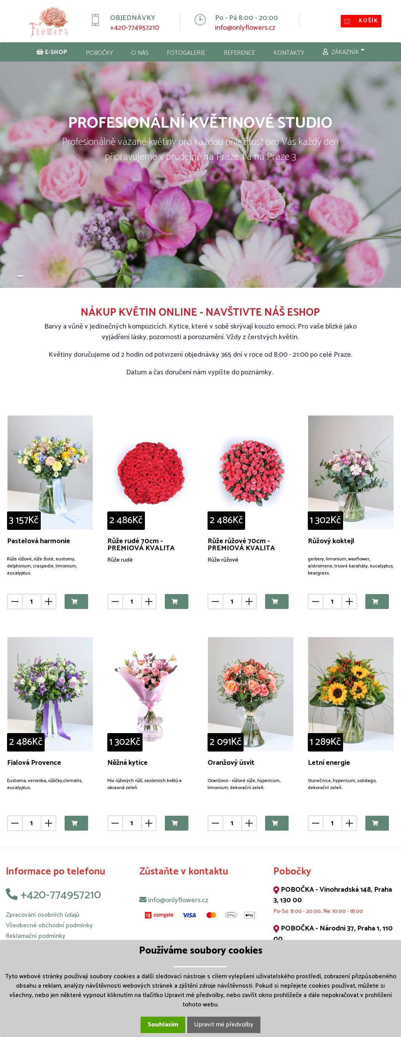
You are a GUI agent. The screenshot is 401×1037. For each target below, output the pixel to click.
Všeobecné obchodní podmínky (49, 925)
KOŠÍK (361, 20)
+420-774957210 (134, 28)
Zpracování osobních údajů (42, 915)
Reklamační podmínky (35, 936)
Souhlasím (163, 1024)
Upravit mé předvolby (223, 1024)
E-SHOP (51, 52)
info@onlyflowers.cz (245, 28)
